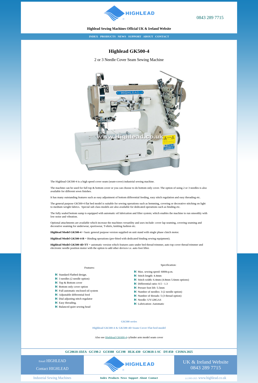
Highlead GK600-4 (116, 337)
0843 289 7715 (210, 17)
